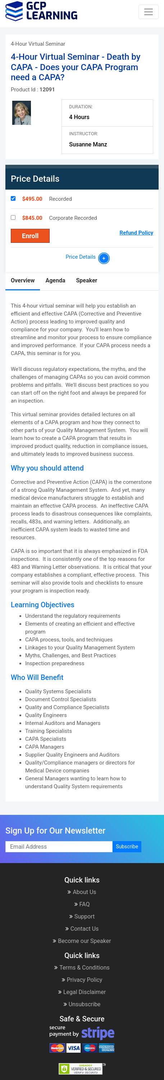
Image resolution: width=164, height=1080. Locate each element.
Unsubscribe (82, 1004)
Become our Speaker (82, 941)
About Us (82, 892)
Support (82, 916)
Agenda (55, 280)
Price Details (81, 257)
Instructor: (83, 133)
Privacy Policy (82, 979)
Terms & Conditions (82, 967)
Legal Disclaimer (82, 992)
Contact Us (82, 928)
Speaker (86, 280)
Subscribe (127, 846)
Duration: (80, 106)
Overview (23, 280)
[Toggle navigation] (148, 12)
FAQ (82, 904)
